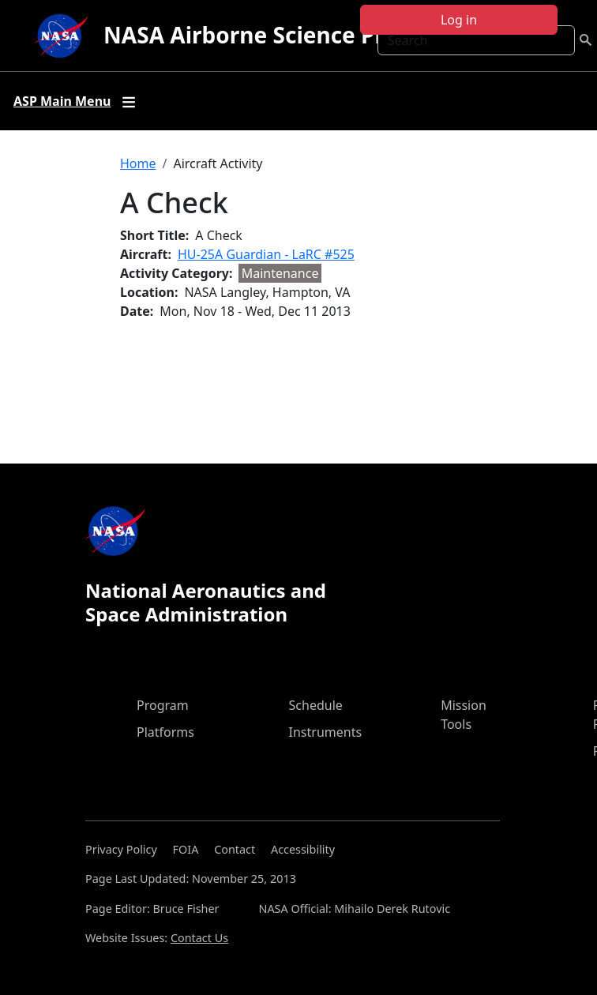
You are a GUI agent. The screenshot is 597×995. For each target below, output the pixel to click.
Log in (459, 19)
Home (138, 163)
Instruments (325, 732)
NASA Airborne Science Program (279, 35)
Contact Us (199, 937)
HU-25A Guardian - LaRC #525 (266, 254)
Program (163, 705)
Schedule (316, 705)
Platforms (165, 732)
